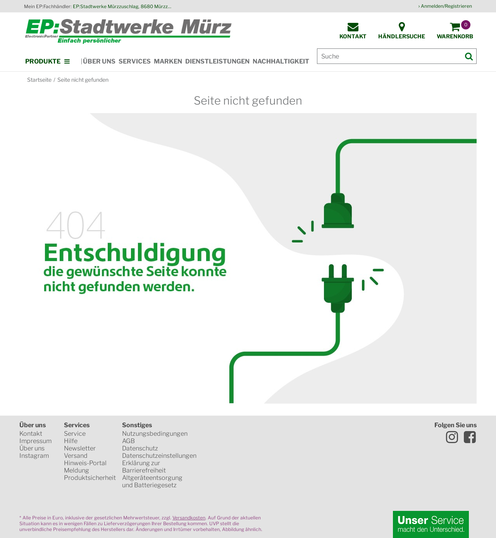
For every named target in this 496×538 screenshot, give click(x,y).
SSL (226, 434)
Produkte (42, 61)
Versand (76, 455)
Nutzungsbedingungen (155, 433)
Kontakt (30, 433)
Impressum (35, 441)
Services (135, 61)
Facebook (470, 437)
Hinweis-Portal (85, 463)
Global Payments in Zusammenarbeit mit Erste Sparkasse (281, 488)
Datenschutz (140, 448)
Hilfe (71, 441)
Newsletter (80, 448)
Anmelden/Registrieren (446, 6)
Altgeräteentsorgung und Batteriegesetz (152, 481)
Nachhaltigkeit (281, 61)
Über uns (99, 61)
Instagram (34, 455)
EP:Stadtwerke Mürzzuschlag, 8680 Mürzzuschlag (123, 6)
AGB (128, 441)
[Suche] (397, 56)
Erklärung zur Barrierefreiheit (144, 466)
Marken (168, 61)
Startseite (39, 79)
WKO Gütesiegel (274, 434)
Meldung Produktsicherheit (90, 474)
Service (75, 433)
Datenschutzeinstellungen (159, 455)
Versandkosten (188, 518)
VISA (277, 461)
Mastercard (227, 461)
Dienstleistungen (217, 61)
